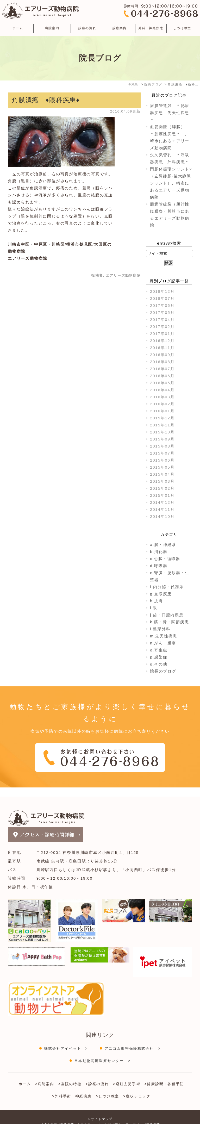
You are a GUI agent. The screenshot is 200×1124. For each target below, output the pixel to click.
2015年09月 (162, 439)
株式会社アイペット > (66, 1039)
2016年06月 (162, 376)
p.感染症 (158, 657)
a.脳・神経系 (163, 544)
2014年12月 (162, 502)
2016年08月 (162, 361)
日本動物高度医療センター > (102, 1052)
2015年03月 (162, 481)
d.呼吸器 (158, 565)
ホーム (17, 28)
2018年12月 (162, 291)
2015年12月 (162, 418)
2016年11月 (162, 347)
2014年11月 (162, 509)
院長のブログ (163, 671)
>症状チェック (137, 1087)
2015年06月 (162, 460)
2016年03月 (162, 397)
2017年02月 (162, 326)
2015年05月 (162, 467)
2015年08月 (162, 446)
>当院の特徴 (70, 1075)
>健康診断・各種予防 (164, 1075)
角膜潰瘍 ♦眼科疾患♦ (46, 99)
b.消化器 (158, 551)
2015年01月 (162, 495)
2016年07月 (162, 369)
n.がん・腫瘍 (163, 643)
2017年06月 (162, 305)
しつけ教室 (182, 28)
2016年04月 (162, 390)
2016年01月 (162, 411)
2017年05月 (162, 312)
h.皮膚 (156, 601)
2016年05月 (162, 383)
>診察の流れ (97, 1075)
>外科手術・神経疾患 (72, 1087)
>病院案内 (44, 1075)
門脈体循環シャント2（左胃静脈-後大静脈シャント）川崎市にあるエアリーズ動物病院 (171, 183)
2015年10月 (162, 432)
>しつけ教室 (107, 1087)
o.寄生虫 (158, 650)
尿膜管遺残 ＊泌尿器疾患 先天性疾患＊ (169, 112)
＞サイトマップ (100, 1110)
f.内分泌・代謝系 (167, 587)
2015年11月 (162, 425)
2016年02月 (162, 404)
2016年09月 (162, 354)
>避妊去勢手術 (126, 1075)
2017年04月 (162, 319)
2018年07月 (162, 298)
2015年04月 (162, 474)
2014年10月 (162, 516)
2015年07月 (162, 453)
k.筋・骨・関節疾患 (169, 622)
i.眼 (153, 608)
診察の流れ (87, 28)
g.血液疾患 (161, 594)
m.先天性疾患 (163, 636)
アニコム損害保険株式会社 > (132, 1039)
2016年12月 (162, 340)
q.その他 (158, 664)
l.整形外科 (160, 629)
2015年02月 (162, 488)
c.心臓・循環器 (165, 558)
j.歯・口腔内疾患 (167, 615)
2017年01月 (162, 333)
